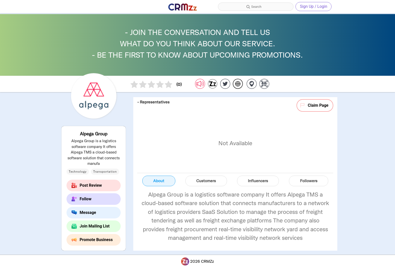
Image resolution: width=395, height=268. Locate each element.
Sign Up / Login (313, 6)
